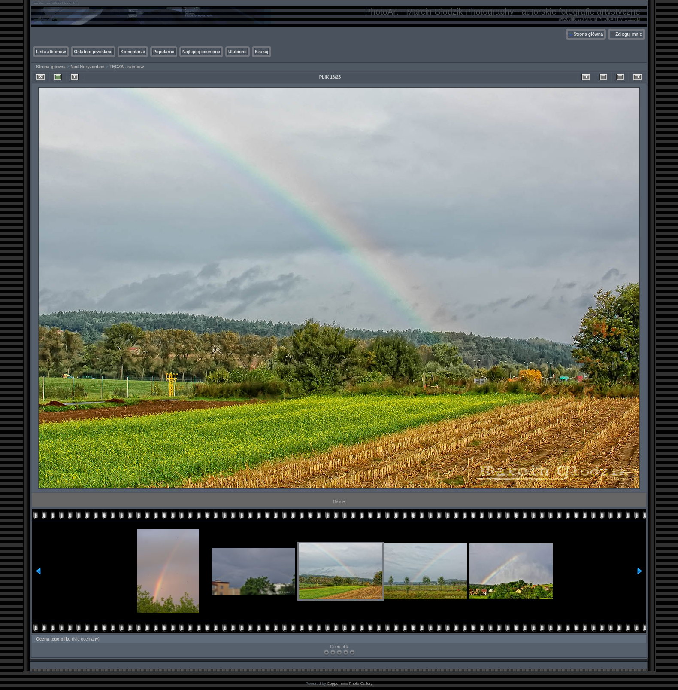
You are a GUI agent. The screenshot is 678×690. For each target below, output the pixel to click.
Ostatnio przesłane (93, 51)
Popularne (163, 51)
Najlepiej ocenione (201, 51)
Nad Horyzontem (87, 66)
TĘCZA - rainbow (126, 66)
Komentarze (133, 51)
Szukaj (262, 51)
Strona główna (588, 34)
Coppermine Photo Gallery (349, 683)
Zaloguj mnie (628, 34)
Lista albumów (51, 51)
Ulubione (237, 51)
